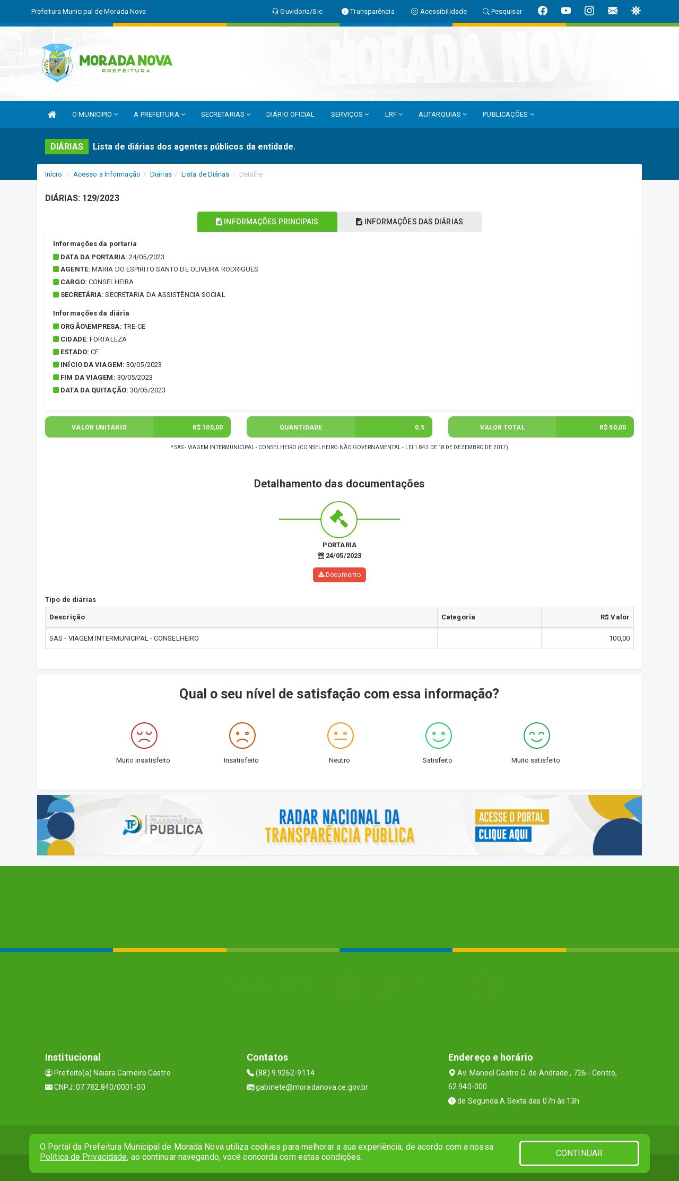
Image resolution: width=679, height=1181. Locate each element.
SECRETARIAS (225, 114)
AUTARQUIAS (443, 114)
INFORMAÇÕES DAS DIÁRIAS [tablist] (413, 221)
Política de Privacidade (83, 1157)
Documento (339, 575)
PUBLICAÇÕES (508, 114)
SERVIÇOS (350, 114)
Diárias (161, 174)
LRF (394, 114)
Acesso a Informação (107, 174)
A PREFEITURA (159, 114)
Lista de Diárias (205, 174)
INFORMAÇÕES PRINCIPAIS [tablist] (264, 221)
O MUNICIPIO (95, 114)
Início (53, 174)
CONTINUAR (579, 1153)
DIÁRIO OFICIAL (290, 114)
